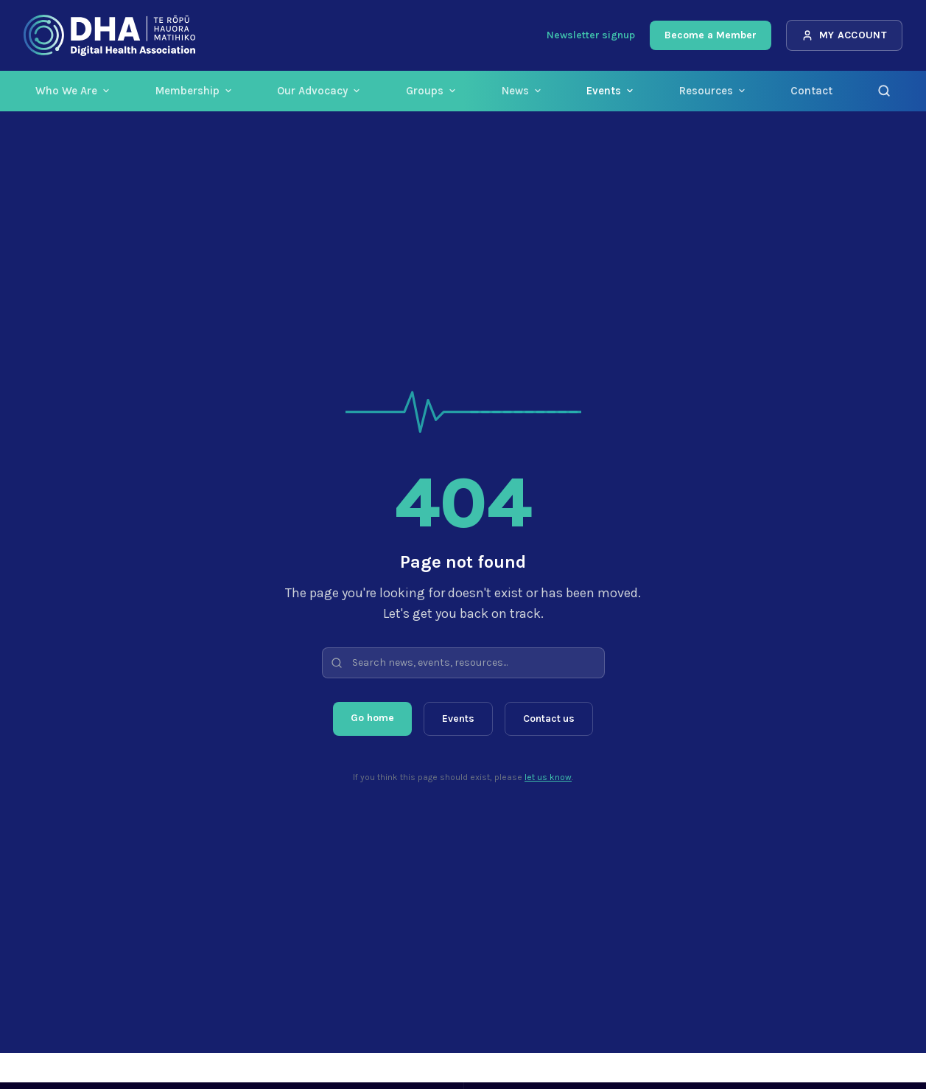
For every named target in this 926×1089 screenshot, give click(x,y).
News (522, 90)
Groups (431, 90)
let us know (548, 777)
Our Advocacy (319, 90)
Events (610, 90)
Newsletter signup (591, 35)
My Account (845, 35)
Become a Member (710, 35)
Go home (372, 717)
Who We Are (73, 90)
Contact (811, 90)
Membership (194, 90)
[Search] (884, 90)
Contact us (549, 718)
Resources (712, 90)
